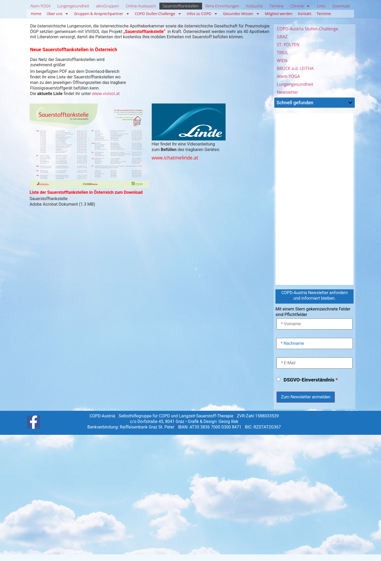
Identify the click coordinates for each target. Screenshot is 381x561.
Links (321, 5)
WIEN (282, 60)
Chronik (300, 6)
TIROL (282, 52)
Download (341, 5)
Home (36, 13)
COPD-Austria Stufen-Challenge (307, 29)
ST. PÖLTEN (288, 45)
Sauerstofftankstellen (180, 5)
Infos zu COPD (202, 14)
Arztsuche (254, 5)
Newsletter (287, 92)
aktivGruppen (107, 5)
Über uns (58, 14)
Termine (276, 5)
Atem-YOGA (40, 5)
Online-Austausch (141, 5)
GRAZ (282, 37)
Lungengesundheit (73, 5)
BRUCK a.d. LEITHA (295, 68)
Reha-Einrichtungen (222, 5)
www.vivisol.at (106, 93)
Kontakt (304, 13)
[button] (350, 103)
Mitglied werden (279, 13)
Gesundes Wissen (241, 14)
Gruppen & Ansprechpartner (101, 14)
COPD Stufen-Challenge (158, 14)
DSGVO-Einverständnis (311, 380)
